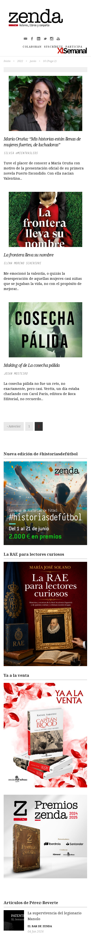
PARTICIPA (74, 46)
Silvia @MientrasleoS (21, 153)
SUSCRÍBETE (53, 46)
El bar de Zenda (16, 920)
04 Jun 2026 (12, 926)
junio (33, 61)
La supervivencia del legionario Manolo (37, 913)
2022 (20, 61)
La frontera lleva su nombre (28, 255)
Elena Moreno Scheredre (22, 263)
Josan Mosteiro (15, 373)
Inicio (7, 61)
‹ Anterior (14, 426)
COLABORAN (32, 46)
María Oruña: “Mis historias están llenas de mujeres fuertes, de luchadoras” (42, 142)
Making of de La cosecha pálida (31, 365)
